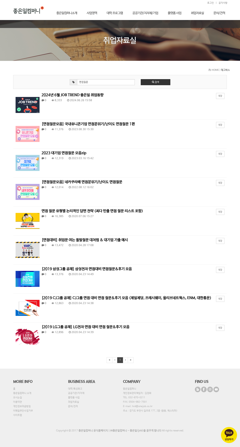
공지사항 (223, 3)
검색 (155, 82)
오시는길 (17, 397)
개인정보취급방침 (22, 406)
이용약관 (17, 402)
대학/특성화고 (75, 388)
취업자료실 (73, 402)
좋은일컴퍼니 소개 (22, 393)
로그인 (210, 3)
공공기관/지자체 (76, 393)
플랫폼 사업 (74, 397)
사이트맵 (17, 415)
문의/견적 (73, 406)
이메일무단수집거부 (23, 410)
